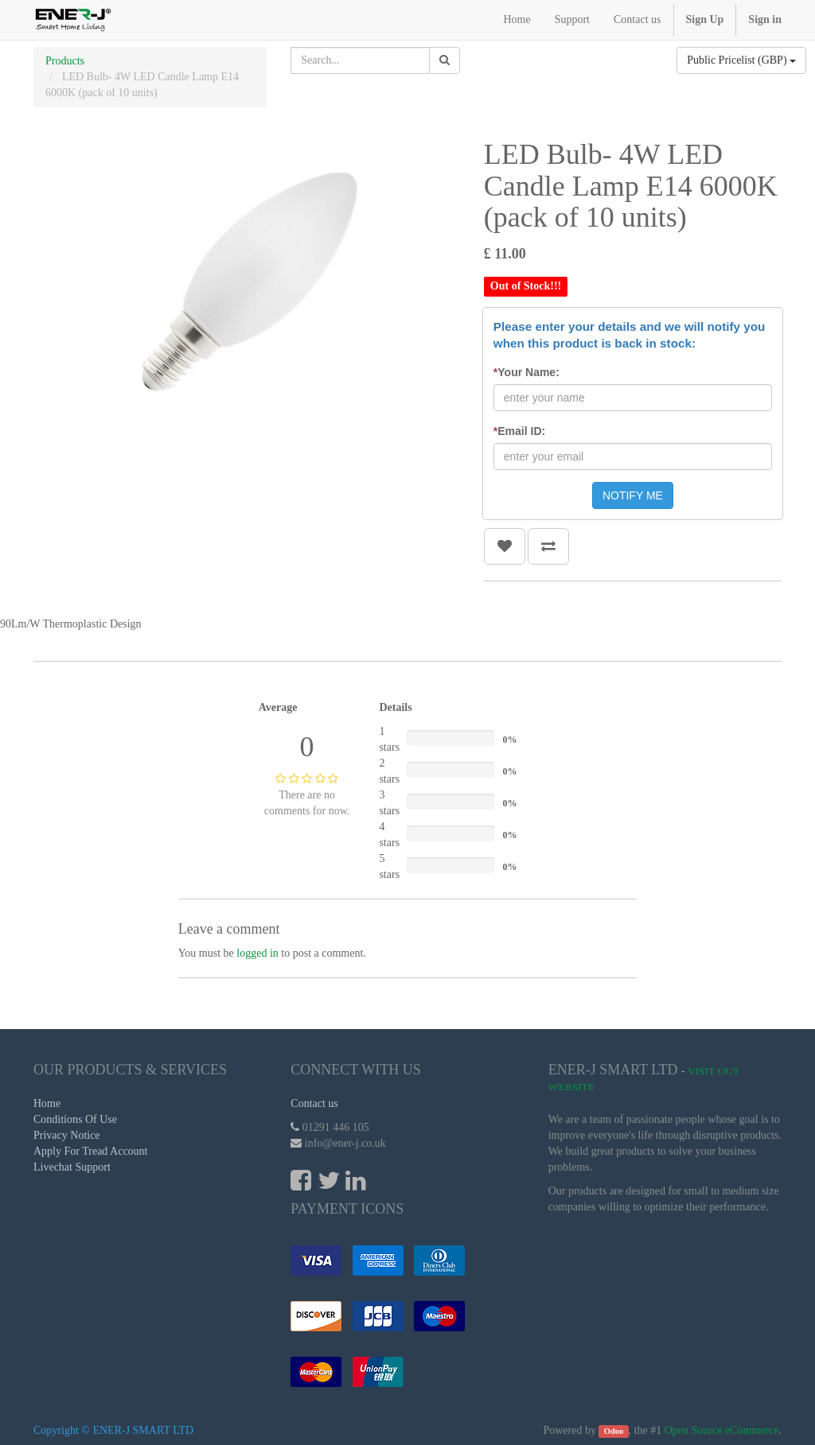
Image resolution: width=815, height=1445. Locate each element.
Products (64, 61)
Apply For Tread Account (90, 1151)
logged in (257, 953)
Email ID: (519, 431)
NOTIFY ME (632, 495)
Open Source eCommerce (722, 1430)
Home (46, 1103)
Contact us (314, 1103)
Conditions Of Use (75, 1119)
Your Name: (526, 372)
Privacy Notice (66, 1135)
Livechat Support (72, 1167)
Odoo (614, 1431)
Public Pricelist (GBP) (741, 60)
